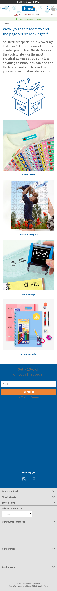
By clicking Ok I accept (29, 397)
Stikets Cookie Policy (40, 586)
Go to (5, 23)
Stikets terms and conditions (20, 586)
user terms (35, 397)
